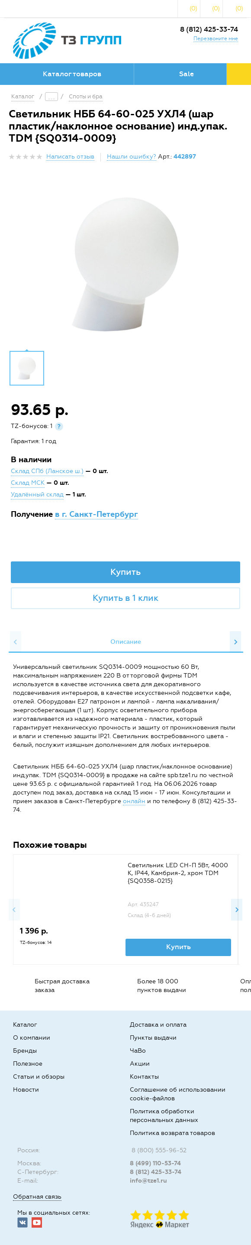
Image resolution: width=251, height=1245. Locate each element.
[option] (125, 264)
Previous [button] (15, 642)
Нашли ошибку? (131, 156)
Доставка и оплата (158, 1024)
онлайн (134, 801)
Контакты (144, 1076)
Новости (26, 1089)
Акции (140, 1063)
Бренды (25, 1050)
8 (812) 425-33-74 (209, 29)
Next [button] (235, 642)
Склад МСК (28, 482)
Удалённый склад (37, 494)
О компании (31, 1037)
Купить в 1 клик (125, 598)
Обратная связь (37, 1196)
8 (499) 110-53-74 (155, 1163)
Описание (125, 641)
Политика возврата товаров (172, 1133)
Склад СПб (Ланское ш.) (47, 471)
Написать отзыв (70, 156)
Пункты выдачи (153, 1037)
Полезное (27, 1063)
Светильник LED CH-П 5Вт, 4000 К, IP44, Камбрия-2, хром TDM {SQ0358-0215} (178, 873)
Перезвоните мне (215, 39)
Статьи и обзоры (38, 1076)
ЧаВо (138, 1050)
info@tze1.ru (148, 1180)
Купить (125, 572)
